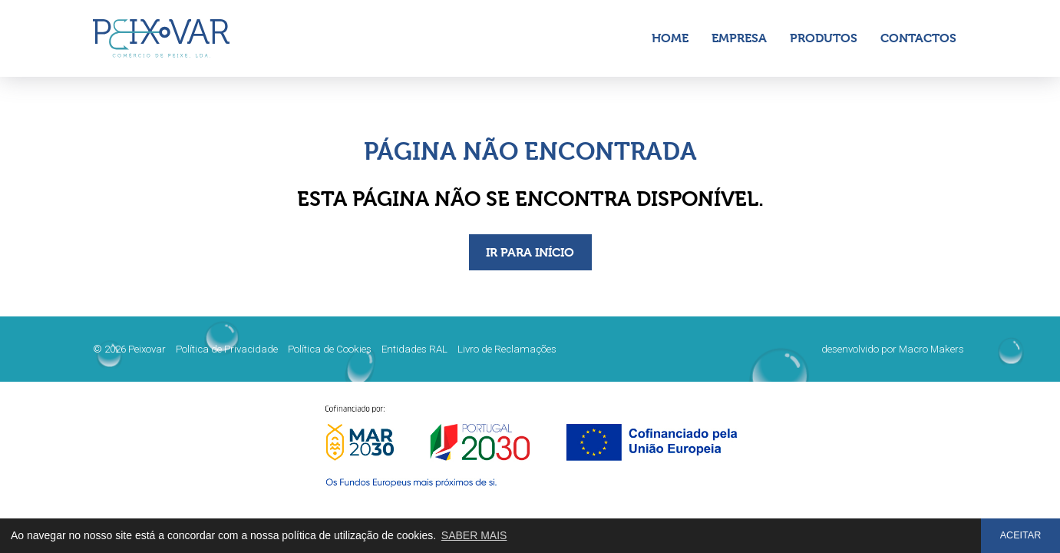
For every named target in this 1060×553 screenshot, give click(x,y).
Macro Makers (931, 349)
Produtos (823, 38)
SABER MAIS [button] (474, 535)
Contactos (918, 38)
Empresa (739, 38)
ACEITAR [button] (1021, 535)
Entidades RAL (414, 349)
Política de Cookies (329, 349)
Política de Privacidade (227, 349)
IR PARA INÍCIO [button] (530, 252)
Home (670, 38)
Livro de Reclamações (506, 349)
